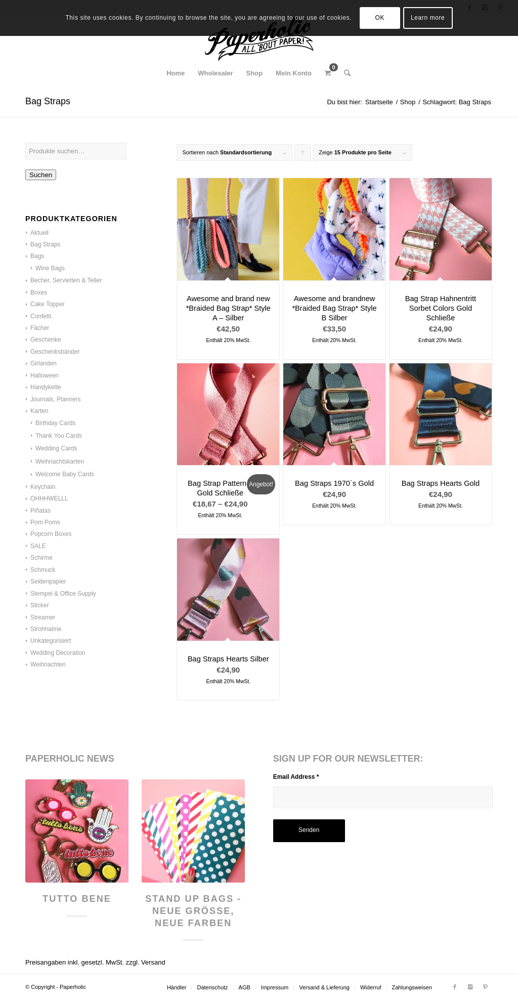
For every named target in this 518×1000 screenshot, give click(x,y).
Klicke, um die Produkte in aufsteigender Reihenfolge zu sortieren (303, 155)
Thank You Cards (58, 435)
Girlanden (43, 363)
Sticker (39, 605)
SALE (38, 546)
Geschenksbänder (54, 351)
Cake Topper (47, 304)
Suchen (40, 175)
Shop (407, 102)
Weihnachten (48, 664)
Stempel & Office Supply (63, 593)
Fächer (39, 327)
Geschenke (45, 339)
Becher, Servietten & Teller (66, 280)
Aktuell (39, 232)
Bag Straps (45, 244)
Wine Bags (50, 268)
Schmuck (42, 569)
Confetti (40, 316)
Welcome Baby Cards (64, 474)
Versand (153, 962)
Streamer (42, 617)
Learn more (428, 17)
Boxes (38, 292)
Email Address (296, 776)
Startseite (379, 102)
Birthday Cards (55, 423)
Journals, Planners (55, 399)
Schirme (41, 557)
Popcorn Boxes (50, 533)
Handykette (45, 387)
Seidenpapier (48, 581)
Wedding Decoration (57, 652)
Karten (39, 410)
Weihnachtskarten (59, 461)
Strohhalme (45, 629)
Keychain (42, 486)
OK (380, 17)
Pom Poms (45, 522)
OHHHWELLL (49, 498)
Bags (37, 256)
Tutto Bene (76, 899)
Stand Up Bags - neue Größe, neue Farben (193, 911)
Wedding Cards (56, 448)
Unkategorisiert (50, 640)
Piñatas (40, 510)
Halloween (44, 375)
